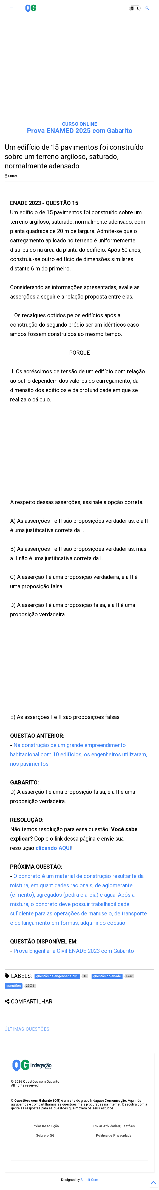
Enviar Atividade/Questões (114, 1126)
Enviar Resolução (45, 1126)
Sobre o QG (45, 1135)
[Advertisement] (79, 74)
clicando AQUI (53, 848)
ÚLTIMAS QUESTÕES (27, 1029)
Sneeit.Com (89, 1180)
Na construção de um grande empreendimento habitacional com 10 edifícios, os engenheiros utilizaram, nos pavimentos (78, 754)
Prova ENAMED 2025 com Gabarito (79, 131)
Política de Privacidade (114, 1135)
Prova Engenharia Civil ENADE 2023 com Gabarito (73, 951)
